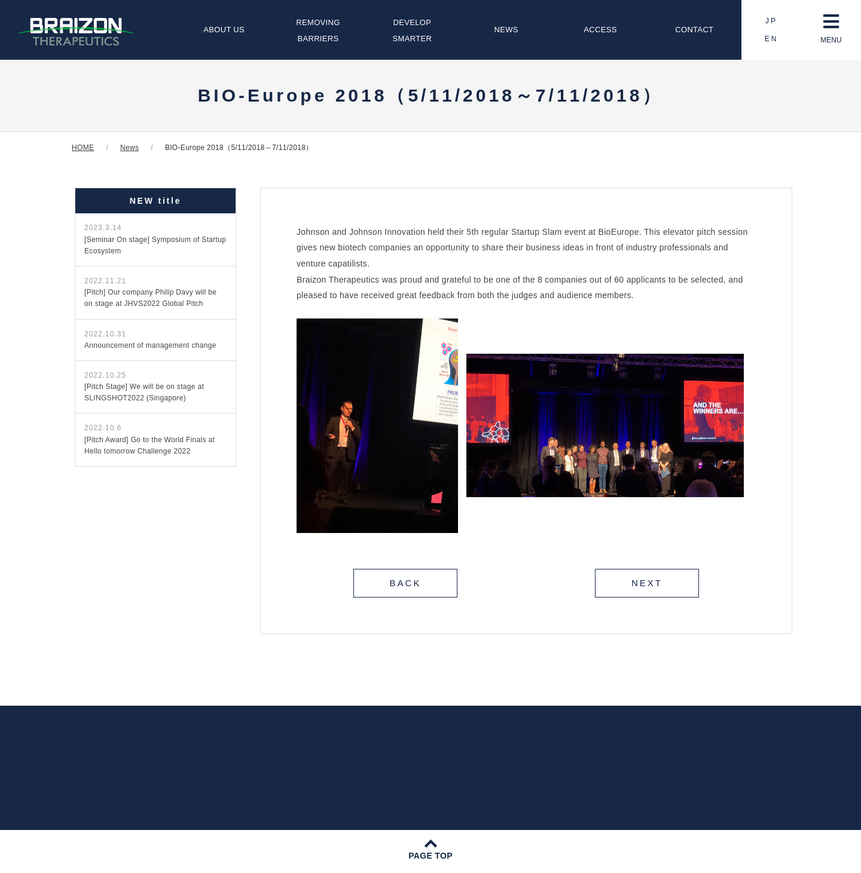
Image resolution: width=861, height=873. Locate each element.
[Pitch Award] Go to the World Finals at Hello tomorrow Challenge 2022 (149, 439)
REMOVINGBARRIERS (318, 30)
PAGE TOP (430, 855)
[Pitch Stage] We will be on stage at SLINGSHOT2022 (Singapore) (144, 386)
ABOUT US (224, 29)
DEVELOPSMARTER (412, 30)
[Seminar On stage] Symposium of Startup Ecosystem (155, 239)
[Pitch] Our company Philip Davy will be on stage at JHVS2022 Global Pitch (150, 292)
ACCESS (600, 29)
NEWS (506, 29)
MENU (830, 28)
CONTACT (694, 29)
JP (771, 21)
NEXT (646, 583)
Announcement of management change (150, 340)
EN (771, 39)
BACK (406, 583)
